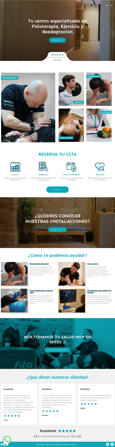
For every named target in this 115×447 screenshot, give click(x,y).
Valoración (99, 174)
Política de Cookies (69, 444)
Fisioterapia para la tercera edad (41, 291)
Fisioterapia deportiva (39, 264)
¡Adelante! (57, 230)
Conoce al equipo (57, 350)
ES (111, 5)
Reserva (15, 174)
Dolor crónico (92, 264)
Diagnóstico (43, 174)
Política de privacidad (53, 444)
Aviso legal (40, 444)
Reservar (57, 40)
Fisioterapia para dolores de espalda (99, 291)
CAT (107, 5)
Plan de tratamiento (71, 174)
